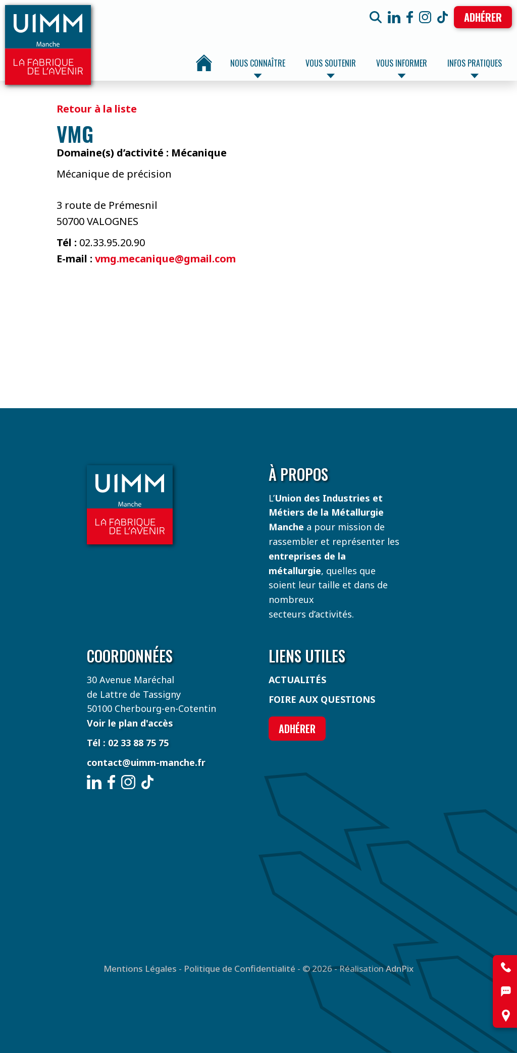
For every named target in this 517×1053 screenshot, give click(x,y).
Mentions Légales (140, 968)
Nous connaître (257, 67)
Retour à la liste (97, 109)
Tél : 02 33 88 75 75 (128, 743)
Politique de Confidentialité (239, 968)
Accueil (204, 63)
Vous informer (401, 67)
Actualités (297, 680)
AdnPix (399, 968)
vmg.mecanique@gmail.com (165, 258)
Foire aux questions (322, 699)
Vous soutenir (330, 67)
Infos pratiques (474, 67)
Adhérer (483, 17)
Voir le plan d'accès (130, 723)
